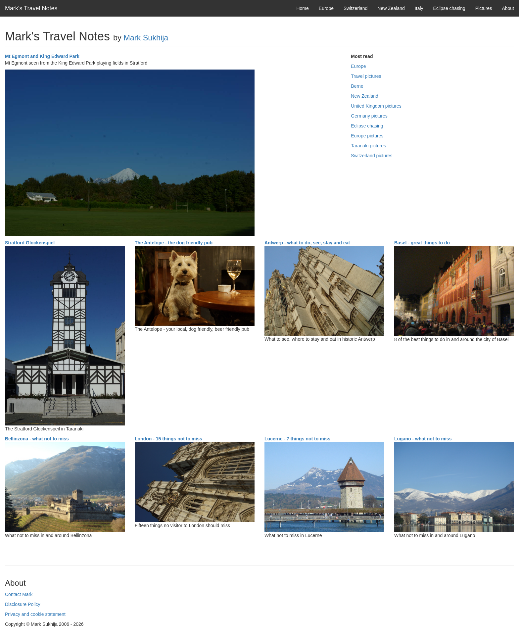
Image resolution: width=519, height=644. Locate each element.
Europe (326, 8)
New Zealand (391, 8)
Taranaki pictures (368, 145)
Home (302, 8)
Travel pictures (366, 76)
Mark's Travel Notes (31, 8)
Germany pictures (369, 116)
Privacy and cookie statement (35, 614)
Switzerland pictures (371, 155)
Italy (419, 8)
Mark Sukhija (145, 37)
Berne (357, 86)
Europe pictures (367, 135)
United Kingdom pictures (376, 106)
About (508, 8)
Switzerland (355, 8)
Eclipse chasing (449, 8)
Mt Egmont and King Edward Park (42, 56)
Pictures (483, 8)
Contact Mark (18, 594)
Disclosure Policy (22, 604)
